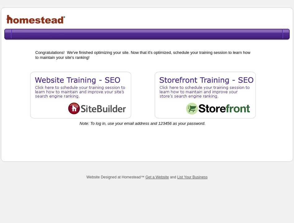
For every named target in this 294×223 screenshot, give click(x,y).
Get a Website (157, 177)
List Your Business (192, 177)
